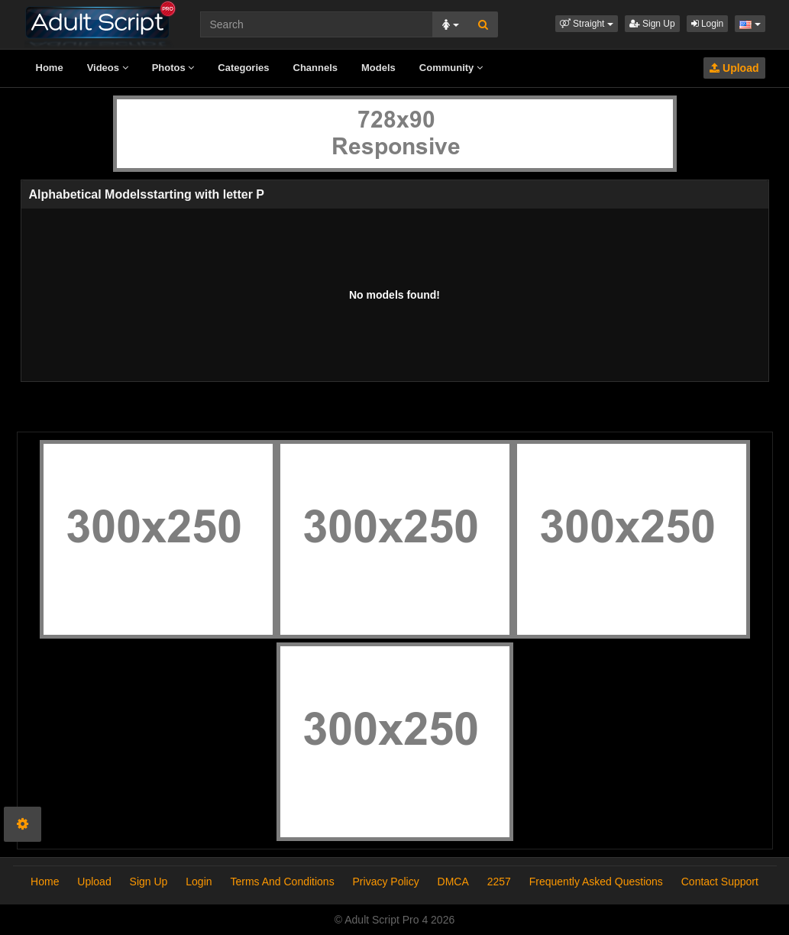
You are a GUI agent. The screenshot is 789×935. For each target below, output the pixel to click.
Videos (107, 67)
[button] (586, 23)
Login (707, 23)
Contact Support (719, 881)
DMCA (453, 881)
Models (378, 67)
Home (49, 67)
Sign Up (652, 23)
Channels (315, 67)
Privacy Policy (386, 881)
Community (451, 67)
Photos (173, 67)
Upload (734, 68)
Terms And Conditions (282, 881)
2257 (499, 881)
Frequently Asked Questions (596, 881)
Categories (243, 67)
